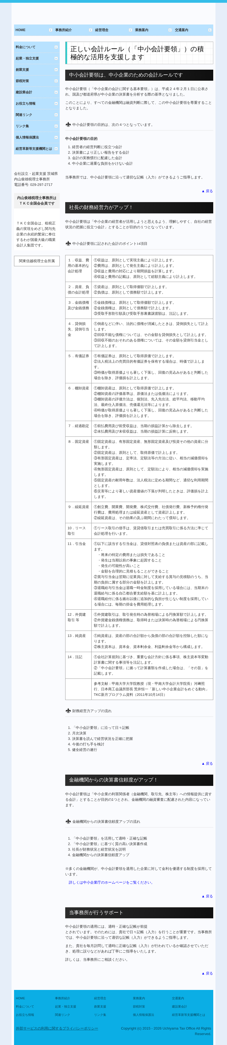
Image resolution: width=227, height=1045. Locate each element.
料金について (25, 47)
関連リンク (24, 115)
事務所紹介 (63, 30)
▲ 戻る (207, 191)
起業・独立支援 (27, 58)
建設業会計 (24, 92)
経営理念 (101, 30)
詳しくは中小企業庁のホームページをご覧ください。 (112, 882)
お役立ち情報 (25, 103)
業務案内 (141, 30)
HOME (21, 30)
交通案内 (181, 30)
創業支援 (22, 70)
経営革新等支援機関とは (34, 149)
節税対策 (22, 81)
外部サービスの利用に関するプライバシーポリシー (57, 1028)
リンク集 (22, 126)
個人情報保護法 (27, 137)
